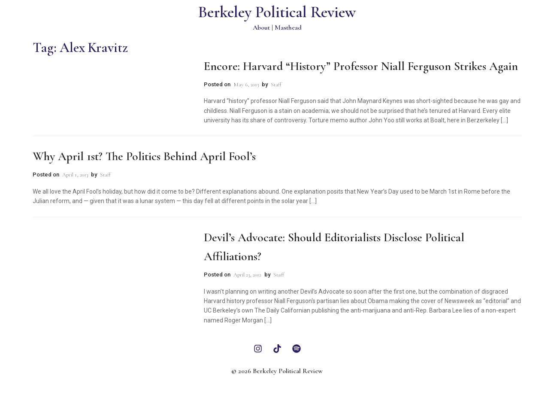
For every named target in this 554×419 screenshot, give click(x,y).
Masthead (288, 27)
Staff (276, 84)
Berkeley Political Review (277, 12)
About (261, 27)
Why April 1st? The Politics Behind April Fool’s (144, 156)
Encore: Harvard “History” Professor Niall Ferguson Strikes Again (361, 66)
